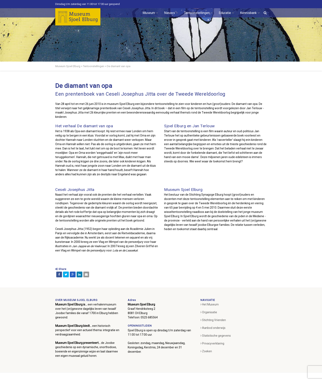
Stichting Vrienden (213, 320)
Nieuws (171, 13)
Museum (150, 13)
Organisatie (208, 312)
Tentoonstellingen (198, 13)
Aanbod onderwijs (212, 327)
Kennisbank (250, 13)
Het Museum (209, 304)
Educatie (226, 13)
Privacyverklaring (212, 343)
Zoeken (206, 351)
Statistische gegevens (215, 335)
